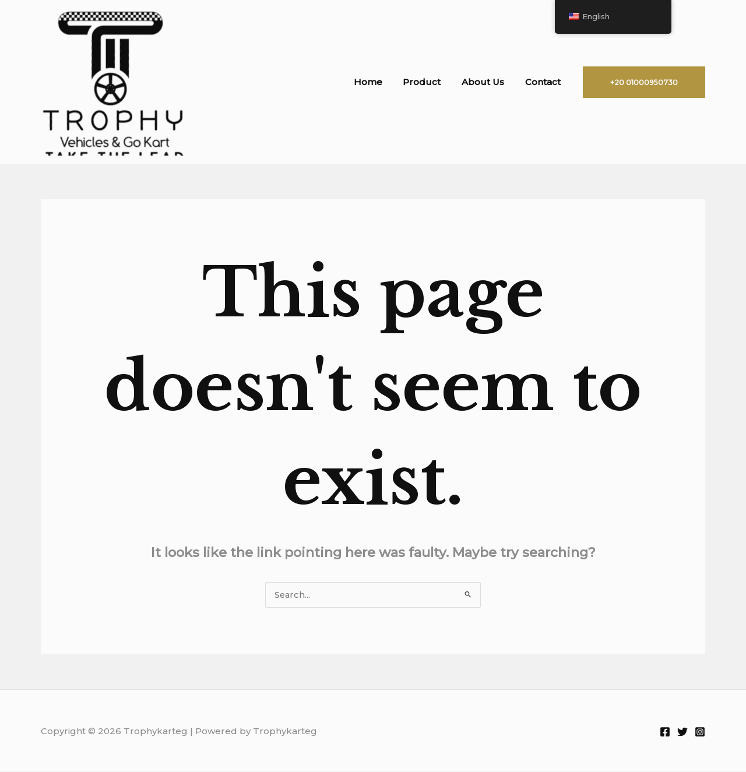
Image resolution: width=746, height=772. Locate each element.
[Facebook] (665, 732)
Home (379, 81)
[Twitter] (682, 732)
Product (430, 81)
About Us (488, 81)
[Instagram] (700, 732)
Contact (544, 81)
